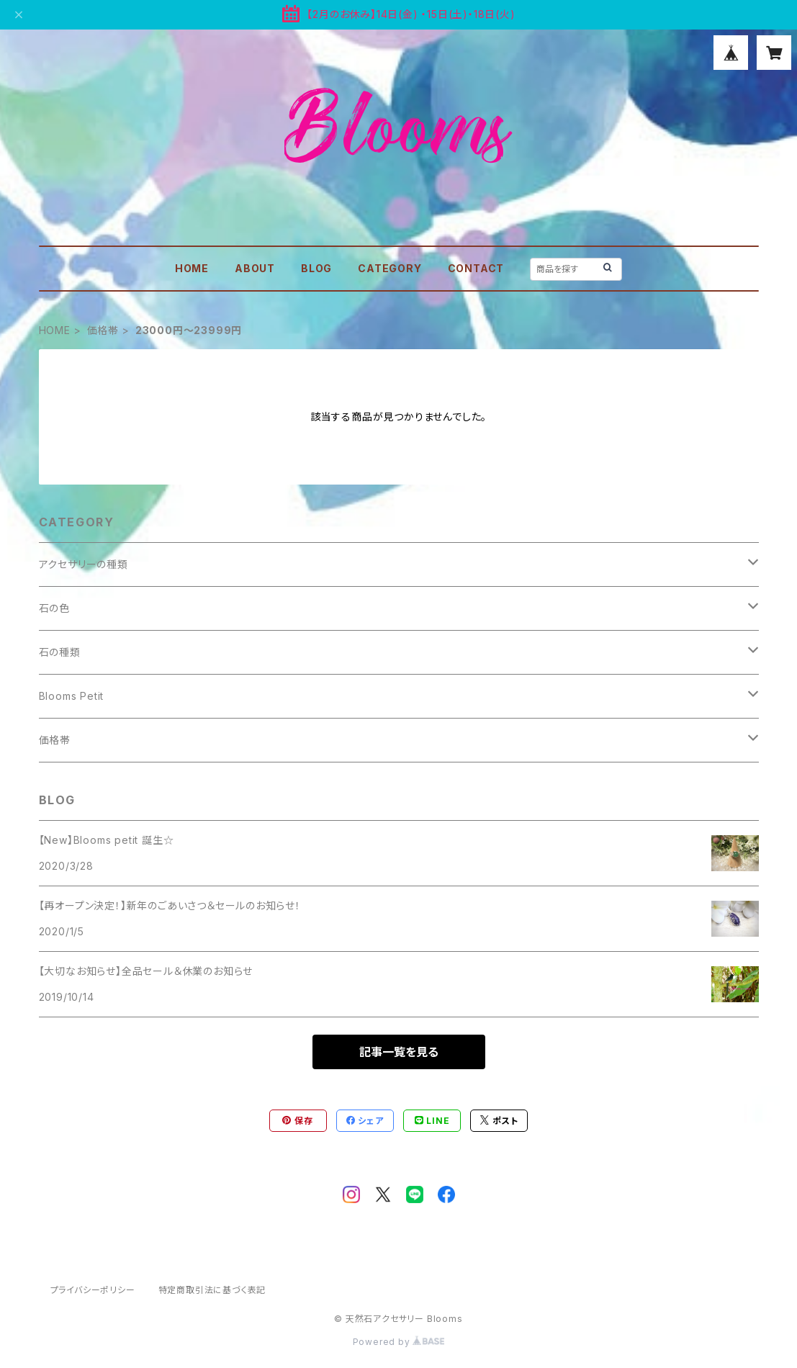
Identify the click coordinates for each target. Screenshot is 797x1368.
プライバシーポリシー (92, 1289)
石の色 (54, 608)
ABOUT (255, 268)
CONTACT (476, 268)
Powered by (399, 1341)
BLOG (316, 268)
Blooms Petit (71, 696)
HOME (192, 268)
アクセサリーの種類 (83, 564)
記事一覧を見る (398, 1052)
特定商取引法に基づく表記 (212, 1289)
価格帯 (103, 330)
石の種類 (60, 652)
